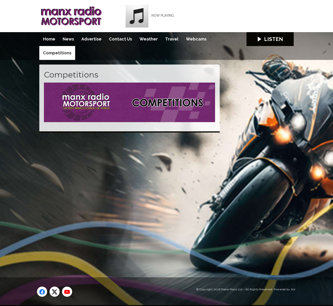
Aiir (293, 289)
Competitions (57, 52)
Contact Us (120, 39)
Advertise (91, 39)
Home (49, 39)
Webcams (196, 39)
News (68, 39)
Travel (172, 39)
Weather (148, 39)
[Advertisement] (126, 199)
